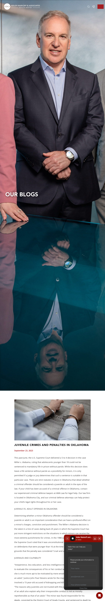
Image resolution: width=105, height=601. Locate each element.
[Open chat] (99, 595)
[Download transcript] (95, 538)
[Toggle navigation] (100, 6)
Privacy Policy (83, 588)
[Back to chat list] (67, 538)
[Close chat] (99, 538)
